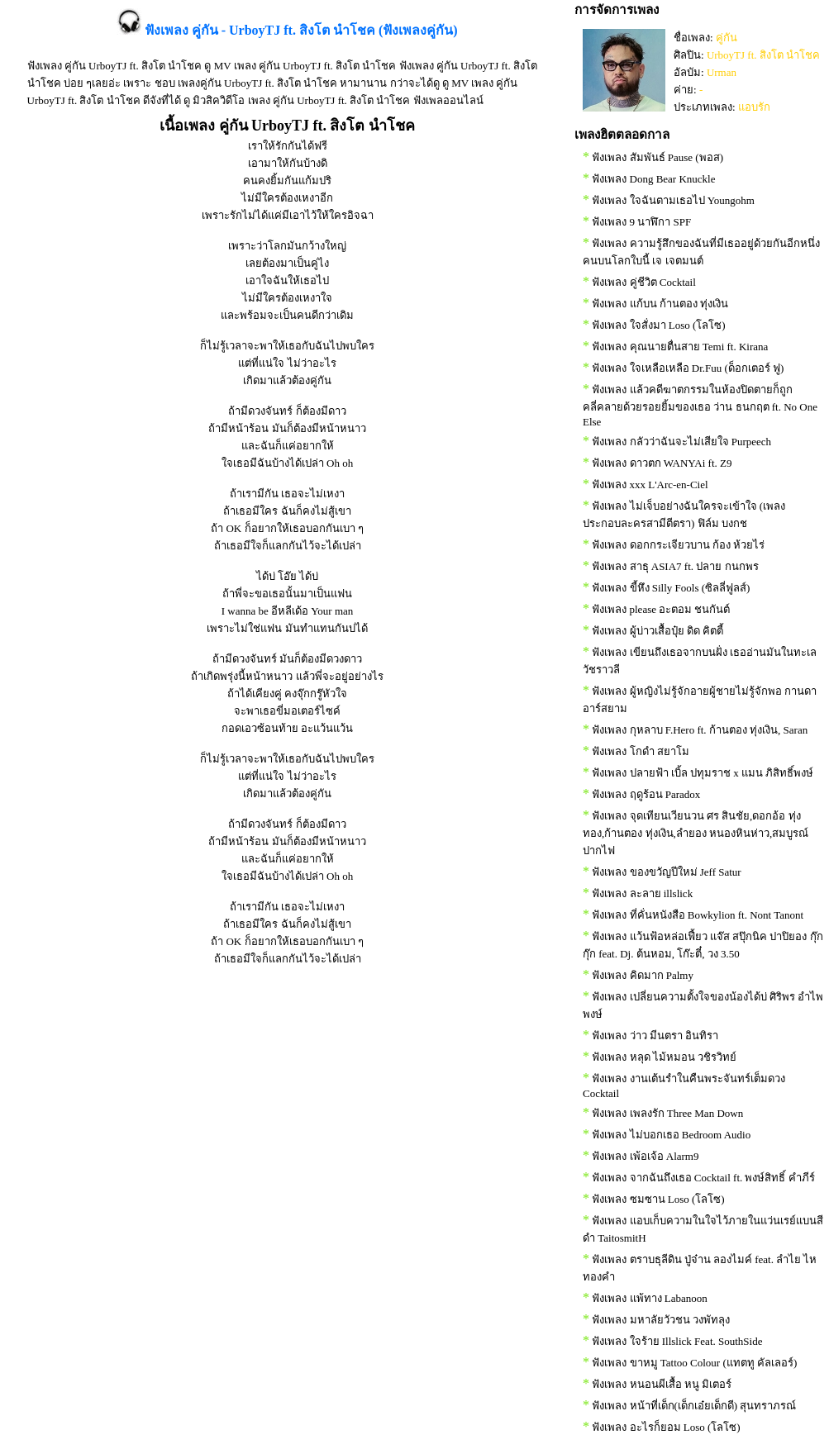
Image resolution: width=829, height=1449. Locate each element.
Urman (721, 72)
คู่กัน (726, 37)
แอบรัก (754, 107)
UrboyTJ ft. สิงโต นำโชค (763, 55)
